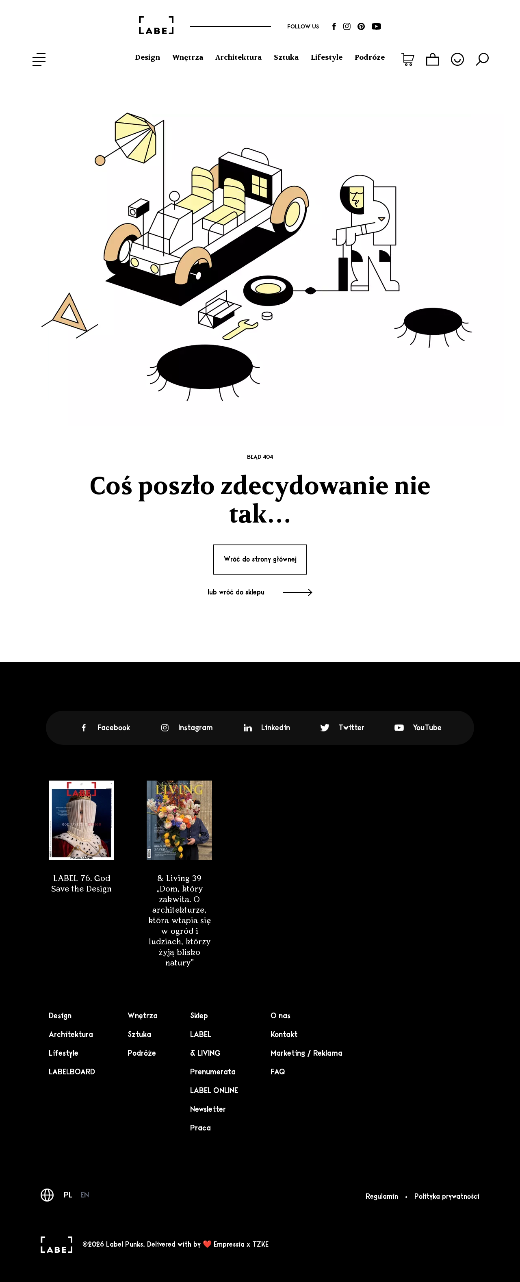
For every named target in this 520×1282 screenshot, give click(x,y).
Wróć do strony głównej (260, 559)
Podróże (370, 57)
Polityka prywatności (446, 1197)
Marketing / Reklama (306, 1053)
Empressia (229, 1245)
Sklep (199, 1015)
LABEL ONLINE (214, 1090)
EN (84, 1195)
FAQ (278, 1071)
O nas (280, 1015)
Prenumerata (213, 1071)
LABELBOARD (72, 1071)
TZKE (260, 1245)
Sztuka (286, 57)
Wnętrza (187, 57)
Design (147, 57)
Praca (200, 1128)
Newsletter (208, 1109)
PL (68, 1195)
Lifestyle (326, 57)
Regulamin (382, 1197)
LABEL (200, 1034)
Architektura (238, 57)
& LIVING (205, 1053)
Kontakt (284, 1034)
